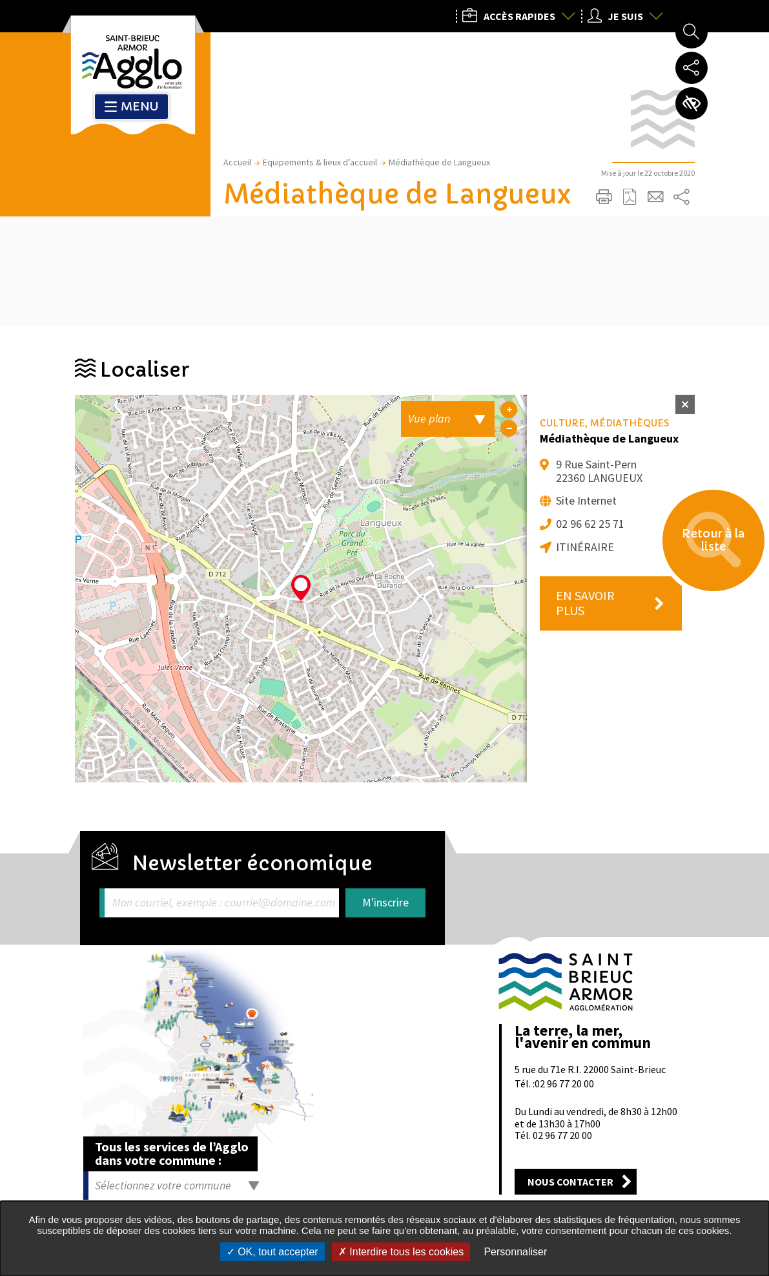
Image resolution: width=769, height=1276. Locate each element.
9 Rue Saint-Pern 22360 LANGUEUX (599, 471)
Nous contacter (570, 1181)
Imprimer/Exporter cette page (604, 197)
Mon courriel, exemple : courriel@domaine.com (223, 903)
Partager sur (682, 197)
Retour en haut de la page (741, 918)
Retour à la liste (711, 542)
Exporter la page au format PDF (630, 197)
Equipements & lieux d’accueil (320, 162)
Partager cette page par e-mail (656, 197)
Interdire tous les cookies (401, 1251)
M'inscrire (385, 902)
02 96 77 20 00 (564, 1083)
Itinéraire (585, 546)
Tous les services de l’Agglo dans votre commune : (172, 1153)
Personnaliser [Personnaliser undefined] (515, 1251)
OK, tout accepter (272, 1251)
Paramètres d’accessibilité (691, 103)
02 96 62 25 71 (590, 523)
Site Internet (586, 500)
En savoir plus (585, 602)
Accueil (237, 162)
